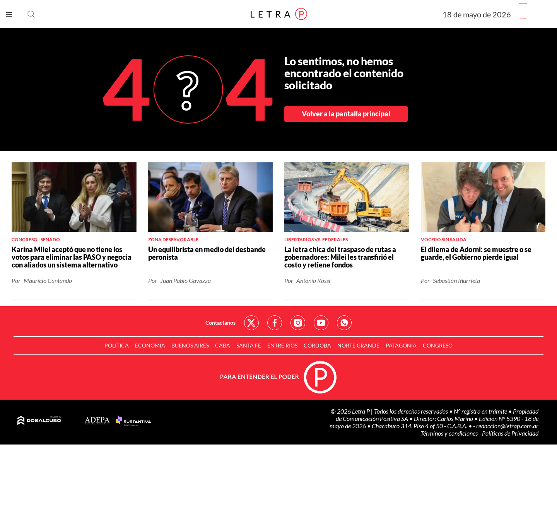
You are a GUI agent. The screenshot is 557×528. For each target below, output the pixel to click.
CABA (222, 345)
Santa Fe (248, 345)
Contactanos (220, 322)
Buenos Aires (190, 345)
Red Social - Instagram (298, 323)
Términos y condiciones (449, 433)
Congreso (438, 345)
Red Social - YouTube (321, 323)
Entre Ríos (282, 345)
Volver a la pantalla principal (346, 113)
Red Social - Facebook (275, 323)
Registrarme (535, 17)
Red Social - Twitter (251, 323)
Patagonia (401, 345)
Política (116, 345)
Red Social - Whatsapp (344, 323)
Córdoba (317, 345)
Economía (150, 345)
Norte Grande (358, 345)
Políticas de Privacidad (510, 433)
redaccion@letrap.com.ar (507, 425)
